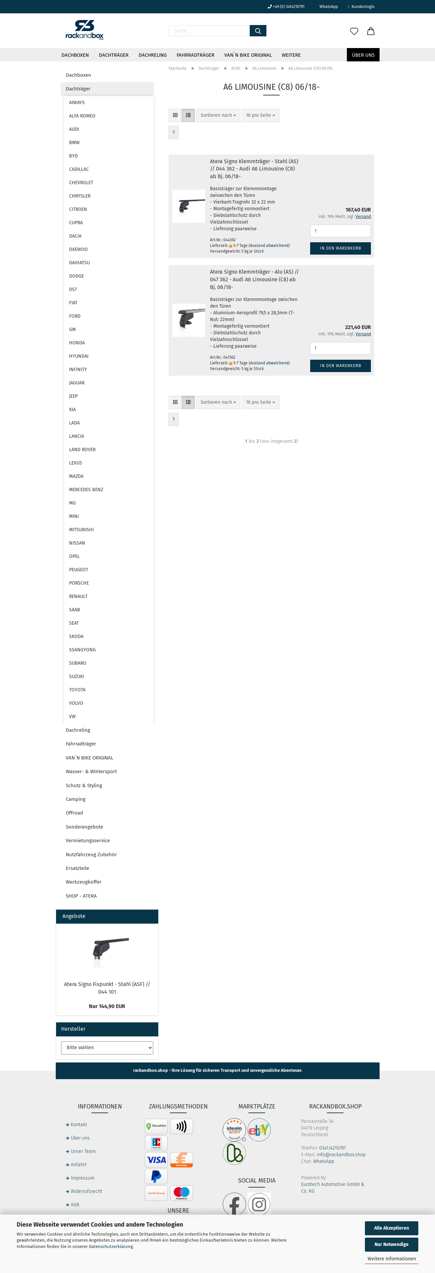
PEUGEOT (78, 570)
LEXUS (75, 463)
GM (72, 329)
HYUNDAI (78, 356)
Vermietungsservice (88, 841)
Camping (75, 799)
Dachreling (153, 55)
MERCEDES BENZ (86, 490)
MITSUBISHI (81, 530)
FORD (74, 316)
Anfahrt (78, 1165)
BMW (74, 142)
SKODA (76, 636)
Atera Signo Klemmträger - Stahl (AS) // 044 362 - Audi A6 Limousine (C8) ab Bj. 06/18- (254, 169)
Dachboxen (75, 55)
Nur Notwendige (392, 1244)
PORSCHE (79, 583)
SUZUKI (76, 676)
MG (72, 503)
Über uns (363, 55)
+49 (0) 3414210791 (286, 6)
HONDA (77, 343)
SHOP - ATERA (81, 896)
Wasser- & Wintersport (91, 771)
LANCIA (76, 436)
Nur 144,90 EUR (107, 1006)
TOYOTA (77, 690)
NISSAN (77, 543)
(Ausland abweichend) (269, 245)
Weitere (291, 55)
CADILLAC (79, 169)
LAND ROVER (82, 449)
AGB (75, 1205)
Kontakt (79, 1125)
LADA (74, 423)
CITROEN (78, 209)
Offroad (74, 813)
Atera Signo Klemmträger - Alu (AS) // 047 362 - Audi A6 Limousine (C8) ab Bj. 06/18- (254, 279)
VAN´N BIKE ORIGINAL (248, 55)
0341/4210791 (332, 1148)
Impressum (82, 1178)
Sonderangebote (84, 827)
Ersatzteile (77, 868)
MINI (74, 516)
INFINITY (78, 369)
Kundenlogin (361, 6)
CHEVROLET (81, 183)
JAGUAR (76, 383)
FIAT (73, 303)
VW (72, 716)
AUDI (74, 129)
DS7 (73, 289)
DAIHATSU (79, 263)
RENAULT (78, 596)
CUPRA (76, 223)
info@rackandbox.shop (341, 1155)
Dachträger (114, 55)
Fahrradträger (195, 55)
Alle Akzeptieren (391, 1228)
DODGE (76, 276)
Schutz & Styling (84, 785)
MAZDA (76, 476)
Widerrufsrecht (86, 1191)
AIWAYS (77, 102)
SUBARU (77, 663)
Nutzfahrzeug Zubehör (91, 855)
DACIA (75, 236)
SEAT (74, 623)
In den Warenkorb (340, 248)
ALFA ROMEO (82, 116)
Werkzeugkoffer (83, 882)
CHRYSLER (79, 196)
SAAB (74, 610)
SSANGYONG (82, 650)
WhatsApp (326, 6)
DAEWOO (78, 249)
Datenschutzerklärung (111, 1246)
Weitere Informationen (392, 1259)
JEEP (73, 396)
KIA (72, 409)
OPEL (74, 556)
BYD (73, 156)
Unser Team (83, 1151)
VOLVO (76, 703)
